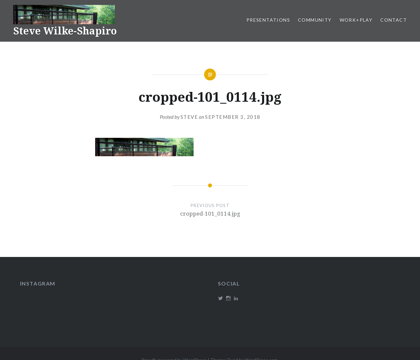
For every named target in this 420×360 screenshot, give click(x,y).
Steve (189, 117)
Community (315, 20)
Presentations (268, 20)
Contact (393, 20)
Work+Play (356, 20)
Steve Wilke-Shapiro (65, 30)
